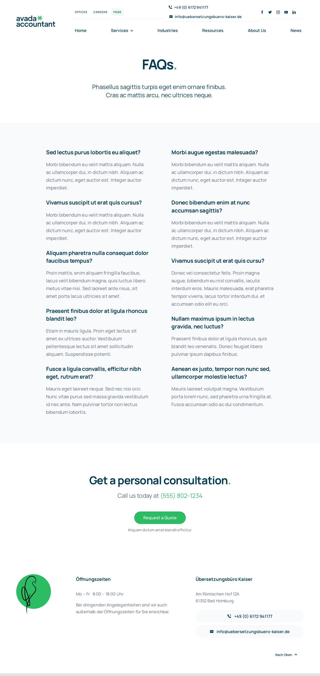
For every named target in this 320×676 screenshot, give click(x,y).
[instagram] (278, 12)
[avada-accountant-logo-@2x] (35, 18)
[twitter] (270, 12)
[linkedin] (294, 12)
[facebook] (262, 12)
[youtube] (286, 12)
